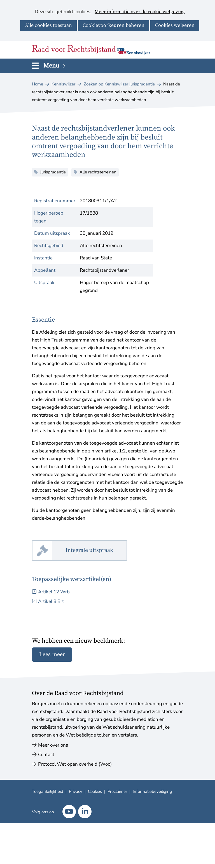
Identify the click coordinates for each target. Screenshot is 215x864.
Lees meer (52, 654)
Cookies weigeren (175, 25)
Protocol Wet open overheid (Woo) (75, 764)
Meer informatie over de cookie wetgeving (140, 12)
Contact (46, 754)
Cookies (95, 791)
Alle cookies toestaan (48, 25)
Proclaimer (117, 791)
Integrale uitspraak (96, 550)
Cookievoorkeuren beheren (113, 25)
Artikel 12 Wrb (54, 592)
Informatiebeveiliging (152, 791)
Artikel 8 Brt (51, 601)
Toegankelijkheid (47, 791)
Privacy (75, 791)
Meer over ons (53, 745)
